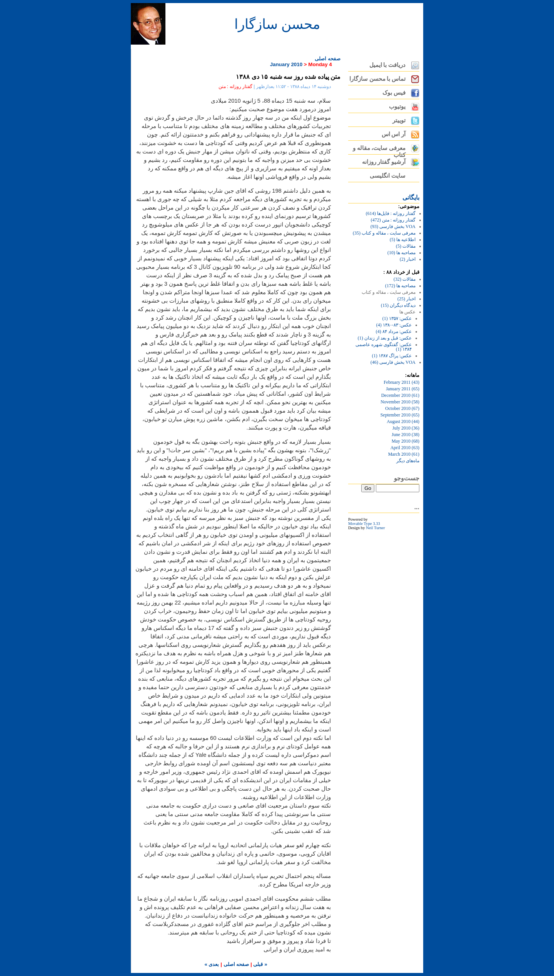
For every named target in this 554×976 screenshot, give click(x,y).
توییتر (398, 120)
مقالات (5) (406, 246)
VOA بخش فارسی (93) (393, 226)
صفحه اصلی (327, 59)
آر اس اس (393, 134)
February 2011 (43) (401, 382)
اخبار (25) (406, 298)
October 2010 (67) (402, 408)
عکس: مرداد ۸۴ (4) (394, 331)
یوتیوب (397, 106)
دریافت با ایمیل (387, 65)
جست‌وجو (406, 478)
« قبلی (259, 964)
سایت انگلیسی (387, 176)
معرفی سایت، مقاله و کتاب (379, 150)
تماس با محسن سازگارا (377, 79)
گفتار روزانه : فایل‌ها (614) (391, 213)
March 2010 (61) (403, 454)
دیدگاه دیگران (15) (398, 305)
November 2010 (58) (399, 402)
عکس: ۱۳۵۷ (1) (397, 318)
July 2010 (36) (405, 428)
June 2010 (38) (405, 434)
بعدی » (211, 964)
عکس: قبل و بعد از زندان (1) (385, 338)
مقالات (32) (405, 279)
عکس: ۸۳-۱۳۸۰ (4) (394, 325)
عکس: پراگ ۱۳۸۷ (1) (392, 355)
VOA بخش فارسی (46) (393, 362)
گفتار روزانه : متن (235, 86)
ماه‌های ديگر (407, 460)
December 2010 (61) (400, 395)
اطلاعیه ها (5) (403, 239)
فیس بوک (393, 93)
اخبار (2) (408, 259)
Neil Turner (375, 528)
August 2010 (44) (403, 421)
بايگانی (410, 197)
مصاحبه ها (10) (401, 252)
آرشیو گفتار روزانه (383, 162)
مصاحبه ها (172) (400, 285)
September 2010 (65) (399, 415)
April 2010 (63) (404, 447)
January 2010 (286, 64)
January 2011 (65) (402, 388)
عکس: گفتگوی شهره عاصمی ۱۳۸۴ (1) (383, 347)
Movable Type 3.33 (364, 523)
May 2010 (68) (405, 441)
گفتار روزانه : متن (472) (393, 220)
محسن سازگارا (277, 24)
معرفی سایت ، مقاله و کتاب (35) (384, 233)
